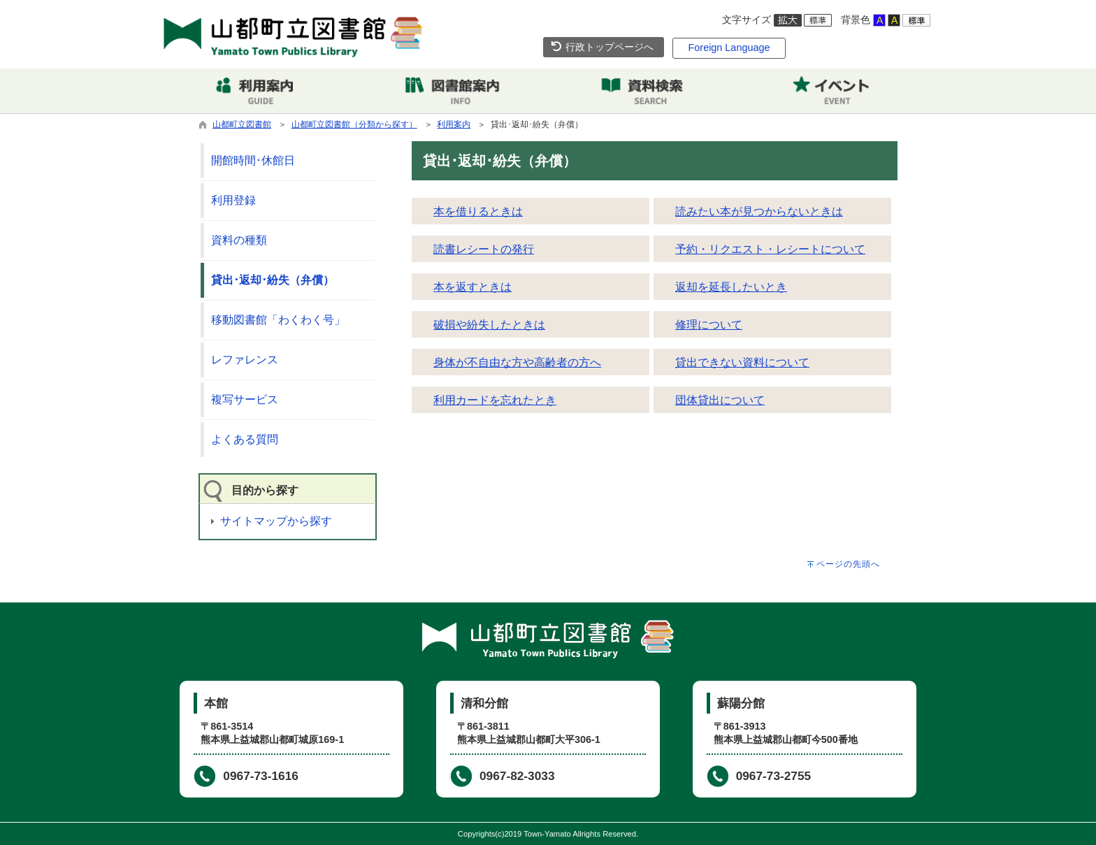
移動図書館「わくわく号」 (278, 320)
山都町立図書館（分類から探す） (354, 124)
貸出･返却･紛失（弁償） (272, 280)
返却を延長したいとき (731, 287)
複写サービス (244, 399)
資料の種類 (239, 240)
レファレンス (244, 360)
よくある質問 (244, 439)
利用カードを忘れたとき (494, 400)
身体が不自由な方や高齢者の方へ (517, 362)
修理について (708, 325)
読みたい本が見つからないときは (759, 211)
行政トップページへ (602, 46)
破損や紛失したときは (489, 325)
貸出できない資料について (742, 362)
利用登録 (233, 200)
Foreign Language (729, 47)
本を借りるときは (478, 211)
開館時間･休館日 (253, 160)
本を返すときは (472, 287)
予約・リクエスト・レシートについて (770, 249)
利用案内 (453, 124)
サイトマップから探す (276, 521)
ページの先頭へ (848, 564)
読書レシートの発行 (483, 249)
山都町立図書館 (241, 124)
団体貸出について (720, 400)
